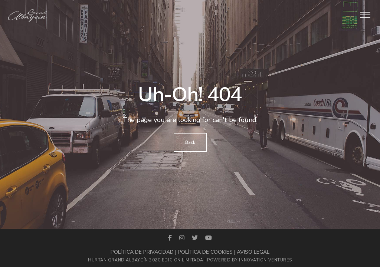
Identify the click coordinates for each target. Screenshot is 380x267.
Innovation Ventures (265, 260)
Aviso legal (253, 252)
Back (190, 142)
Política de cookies (205, 252)
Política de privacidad (142, 252)
